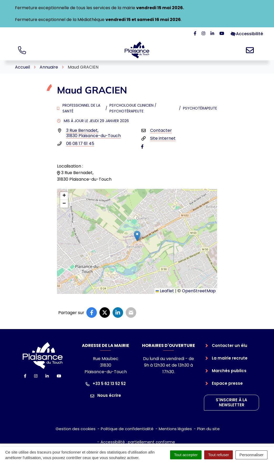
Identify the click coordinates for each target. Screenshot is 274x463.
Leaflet (165, 291)
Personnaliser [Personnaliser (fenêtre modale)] (251, 454)
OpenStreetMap (199, 291)
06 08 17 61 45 (80, 144)
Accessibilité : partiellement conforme (138, 442)
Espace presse (227, 383)
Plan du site (208, 428)
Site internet (163, 138)
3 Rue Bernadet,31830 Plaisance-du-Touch (93, 133)
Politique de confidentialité (127, 428)
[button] (137, 236)
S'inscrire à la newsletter (231, 402)
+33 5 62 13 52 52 (106, 383)
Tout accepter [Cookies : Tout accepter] (186, 454)
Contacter (161, 130)
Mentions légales (175, 428)
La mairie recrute (229, 358)
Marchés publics (229, 370)
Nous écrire (105, 395)
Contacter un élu (229, 345)
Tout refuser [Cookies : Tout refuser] (218, 454)
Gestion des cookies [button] (76, 428)
